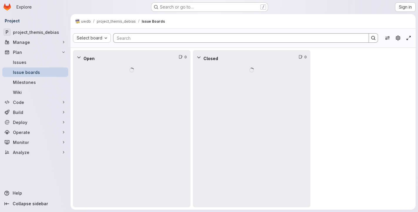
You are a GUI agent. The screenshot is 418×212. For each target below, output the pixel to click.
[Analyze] (35, 152)
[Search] (238, 38)
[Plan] (35, 52)
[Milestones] (35, 82)
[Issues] (35, 62)
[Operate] (35, 132)
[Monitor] (35, 142)
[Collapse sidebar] (35, 203)
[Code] (35, 102)
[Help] (35, 193)
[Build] (35, 112)
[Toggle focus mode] (408, 38)
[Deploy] (35, 122)
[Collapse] (78, 57)
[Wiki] (35, 92)
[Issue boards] (35, 72)
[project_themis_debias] (35, 32)
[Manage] (35, 42)
